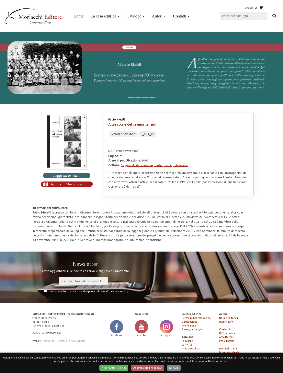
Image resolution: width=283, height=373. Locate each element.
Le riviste (187, 344)
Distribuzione (189, 321)
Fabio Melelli (117, 119)
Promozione (189, 325)
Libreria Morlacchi (229, 352)
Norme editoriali (228, 317)
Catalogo (134, 16)
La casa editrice (103, 16)
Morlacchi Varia (228, 348)
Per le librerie (226, 340)
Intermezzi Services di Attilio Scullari (64, 340)
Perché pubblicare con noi (196, 317)
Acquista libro (67, 184)
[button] (21, 67)
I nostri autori (226, 321)
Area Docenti (226, 337)
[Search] (243, 16)
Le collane (187, 340)
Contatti (179, 16)
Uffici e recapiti (227, 333)
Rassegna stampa (192, 329)
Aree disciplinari (191, 348)
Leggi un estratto (66, 175)
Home (79, 15)
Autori (157, 16)
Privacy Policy (120, 291)
